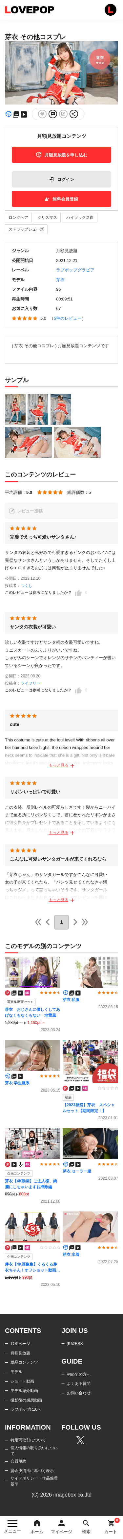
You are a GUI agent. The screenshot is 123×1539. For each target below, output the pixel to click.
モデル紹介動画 (24, 1390)
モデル (16, 1371)
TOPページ (20, 1343)
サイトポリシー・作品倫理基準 (34, 1481)
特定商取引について (28, 1440)
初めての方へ (79, 1374)
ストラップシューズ (26, 229)
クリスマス (47, 217)
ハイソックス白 (80, 217)
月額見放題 (20, 1353)
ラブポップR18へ (25, 1409)
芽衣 (60, 279)
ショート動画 (22, 1381)
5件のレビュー (68, 318)
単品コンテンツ (24, 1362)
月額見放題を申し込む (61, 155)
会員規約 (18, 1461)
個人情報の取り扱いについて (34, 1451)
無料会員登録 (61, 199)
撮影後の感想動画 (26, 1400)
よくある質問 (79, 1383)
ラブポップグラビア (75, 269)
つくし (26, 585)
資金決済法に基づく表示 (32, 1470)
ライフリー (30, 683)
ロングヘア (18, 217)
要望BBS (75, 1343)
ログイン (61, 179)
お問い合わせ (79, 1393)
